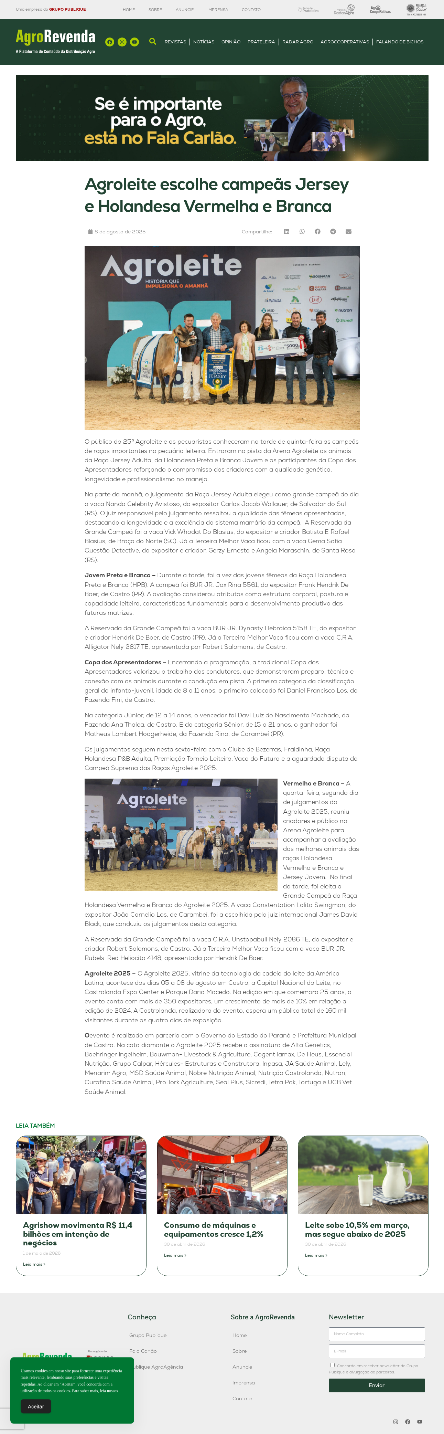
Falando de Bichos (399, 42)
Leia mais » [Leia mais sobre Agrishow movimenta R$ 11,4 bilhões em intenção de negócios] (34, 1264)
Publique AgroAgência (156, 1367)
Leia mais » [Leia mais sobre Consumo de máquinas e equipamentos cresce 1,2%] (175, 1255)
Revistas (175, 42)
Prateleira (261, 42)
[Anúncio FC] (222, 159)
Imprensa (217, 9)
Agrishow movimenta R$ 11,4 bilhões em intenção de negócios (77, 1234)
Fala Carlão (143, 1351)
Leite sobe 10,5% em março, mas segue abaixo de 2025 (357, 1229)
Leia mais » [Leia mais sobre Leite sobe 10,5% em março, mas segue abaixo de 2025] (316, 1255)
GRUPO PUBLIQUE (67, 9)
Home (129, 9)
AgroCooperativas (345, 42)
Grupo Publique (147, 1335)
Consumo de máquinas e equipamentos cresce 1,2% (213, 1229)
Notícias (203, 42)
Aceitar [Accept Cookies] (36, 1408)
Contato (251, 9)
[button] (286, 231)
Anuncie (185, 9)
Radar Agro (297, 42)
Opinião (230, 42)
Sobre (155, 9)
